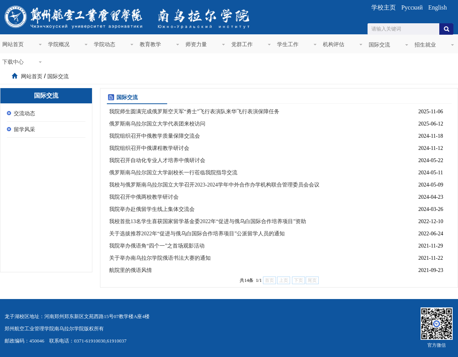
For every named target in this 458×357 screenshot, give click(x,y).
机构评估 (333, 44)
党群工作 (242, 44)
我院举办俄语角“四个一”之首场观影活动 (157, 246)
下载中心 (13, 62)
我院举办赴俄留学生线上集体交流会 (152, 209)
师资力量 (196, 44)
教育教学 (150, 44)
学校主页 (383, 7)
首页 (14, 76)
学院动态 (104, 44)
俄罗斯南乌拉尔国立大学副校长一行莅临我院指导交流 (173, 172)
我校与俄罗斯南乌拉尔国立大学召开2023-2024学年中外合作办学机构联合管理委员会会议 (214, 185)
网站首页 (13, 44)
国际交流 (379, 45)
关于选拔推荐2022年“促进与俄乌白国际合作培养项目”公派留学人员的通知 (197, 233)
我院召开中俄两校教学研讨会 (144, 197)
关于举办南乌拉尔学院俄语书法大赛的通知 (160, 258)
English (437, 7)
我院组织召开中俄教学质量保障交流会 (154, 136)
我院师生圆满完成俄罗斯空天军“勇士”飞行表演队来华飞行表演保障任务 (194, 111)
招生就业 (425, 45)
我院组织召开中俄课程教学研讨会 (149, 148)
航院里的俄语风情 (130, 270)
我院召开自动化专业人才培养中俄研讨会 (157, 160)
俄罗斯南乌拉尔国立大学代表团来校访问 (157, 124)
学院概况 (58, 44)
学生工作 (287, 44)
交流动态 (24, 113)
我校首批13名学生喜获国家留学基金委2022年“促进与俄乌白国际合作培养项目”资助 (207, 221)
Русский (412, 7)
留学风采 (24, 129)
